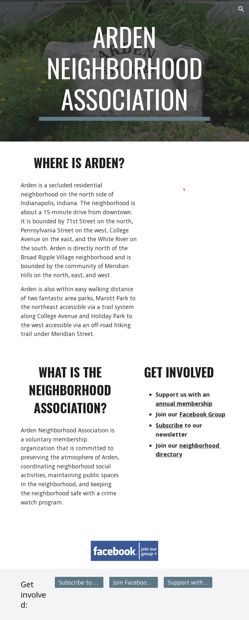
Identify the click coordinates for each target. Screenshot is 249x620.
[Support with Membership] (188, 582)
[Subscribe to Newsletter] (79, 582)
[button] (241, 9)
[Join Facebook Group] (133, 582)
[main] (124, 70)
